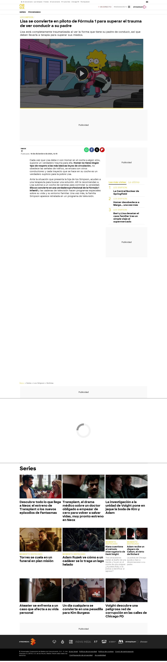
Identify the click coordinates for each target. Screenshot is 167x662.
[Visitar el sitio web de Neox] (70, 643)
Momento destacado (31, 555)
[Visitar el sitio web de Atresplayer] (132, 643)
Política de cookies (106, 653)
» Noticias (49, 384)
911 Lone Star (65, 2)
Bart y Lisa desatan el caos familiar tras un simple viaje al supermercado (126, 218)
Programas (34, 13)
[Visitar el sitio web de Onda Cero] (104, 643)
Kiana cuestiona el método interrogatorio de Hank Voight (115, 552)
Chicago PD (75, 2)
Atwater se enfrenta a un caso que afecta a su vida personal (39, 610)
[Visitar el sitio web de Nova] (79, 643)
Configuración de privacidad (81, 656)
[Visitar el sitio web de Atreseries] (95, 643)
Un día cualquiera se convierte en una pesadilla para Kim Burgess (83, 610)
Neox (22, 384)
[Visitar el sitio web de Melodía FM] (120, 643)
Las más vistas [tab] (117, 183)
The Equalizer (85, 2)
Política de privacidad (88, 653)
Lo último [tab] (133, 183)
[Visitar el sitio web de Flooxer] (143, 643)
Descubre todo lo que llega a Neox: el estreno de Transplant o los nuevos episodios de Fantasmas (40, 508)
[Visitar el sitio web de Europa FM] (112, 643)
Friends (46, 2)
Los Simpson (38, 2)
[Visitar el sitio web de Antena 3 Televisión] (54, 643)
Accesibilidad (100, 656)
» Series (28, 384)
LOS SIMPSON (120, 189)
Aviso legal (73, 653)
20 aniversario (28, 2)
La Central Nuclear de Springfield (126, 193)
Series (23, 13)
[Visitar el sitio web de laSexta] (62, 643)
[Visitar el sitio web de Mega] (87, 643)
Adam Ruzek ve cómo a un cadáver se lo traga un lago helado (83, 562)
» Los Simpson (38, 384)
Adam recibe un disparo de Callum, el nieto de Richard (135, 552)
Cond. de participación (124, 653)
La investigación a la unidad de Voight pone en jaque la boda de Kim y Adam (125, 508)
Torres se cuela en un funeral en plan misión (36, 560)
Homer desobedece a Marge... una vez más (126, 205)
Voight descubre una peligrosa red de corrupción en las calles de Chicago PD (126, 612)
